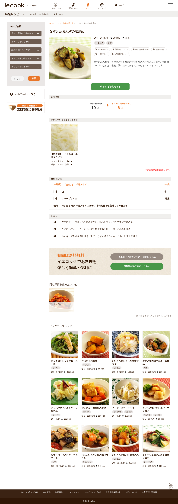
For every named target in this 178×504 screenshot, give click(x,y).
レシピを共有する (110, 86)
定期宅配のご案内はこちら (137, 266)
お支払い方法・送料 (29, 492)
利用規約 (59, 492)
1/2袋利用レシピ (120, 54)
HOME (52, 23)
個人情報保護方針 (113, 492)
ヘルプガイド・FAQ (22, 94)
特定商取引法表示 (149, 492)
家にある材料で (141, 49)
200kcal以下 (101, 49)
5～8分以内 (102, 38)
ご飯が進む (101, 54)
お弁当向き (159, 49)
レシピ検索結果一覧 (65, 23)
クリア (17, 78)
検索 (34, 78)
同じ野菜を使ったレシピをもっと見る (153, 316)
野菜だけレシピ (120, 49)
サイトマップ (73, 492)
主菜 (127, 38)
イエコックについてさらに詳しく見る (137, 257)
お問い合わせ (131, 492)
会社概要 (47, 492)
